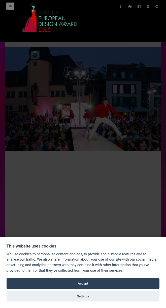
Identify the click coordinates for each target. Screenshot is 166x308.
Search (157, 6)
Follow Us (130, 6)
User (148, 6)
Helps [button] (120, 6)
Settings (83, 296)
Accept (83, 283)
